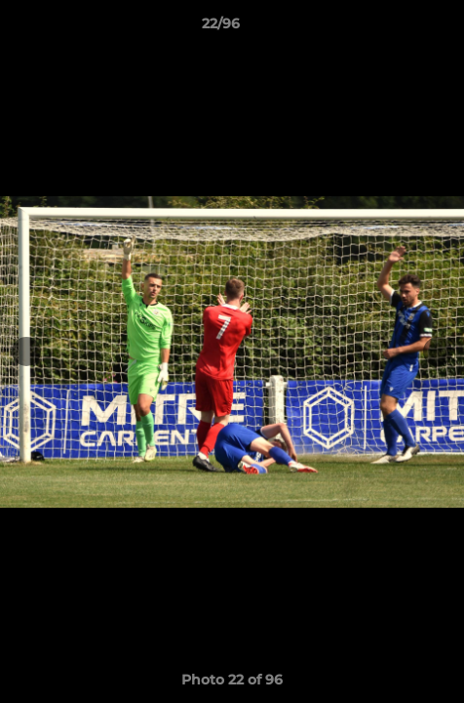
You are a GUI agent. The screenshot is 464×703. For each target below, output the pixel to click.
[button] (394, 28)
